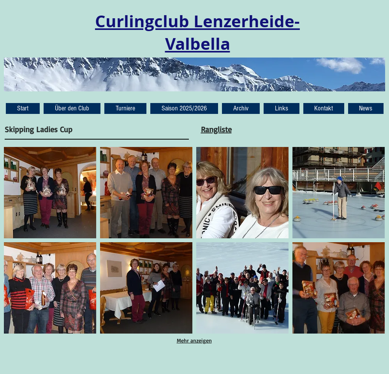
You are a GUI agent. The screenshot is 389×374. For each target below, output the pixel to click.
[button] (366, 108)
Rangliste (216, 129)
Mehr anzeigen (194, 340)
